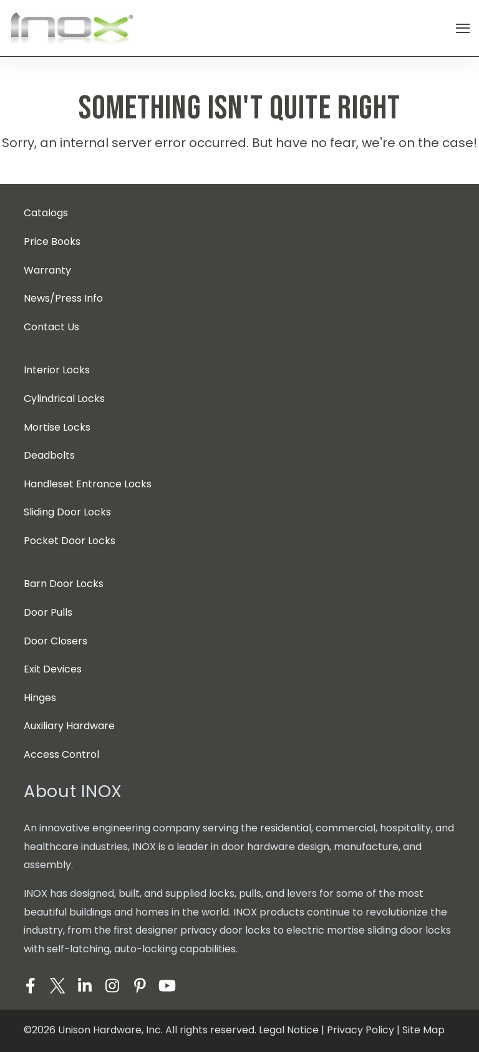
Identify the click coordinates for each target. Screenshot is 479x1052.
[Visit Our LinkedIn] (84, 985)
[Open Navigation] (463, 28)
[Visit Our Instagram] (112, 985)
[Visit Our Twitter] (57, 985)
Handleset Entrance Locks (88, 484)
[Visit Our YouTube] (167, 985)
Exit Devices (53, 669)
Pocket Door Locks (69, 540)
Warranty (47, 270)
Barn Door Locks (64, 583)
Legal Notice (289, 1030)
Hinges (40, 698)
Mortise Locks (57, 427)
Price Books (52, 241)
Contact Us (51, 327)
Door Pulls (48, 612)
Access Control (61, 754)
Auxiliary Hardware (69, 726)
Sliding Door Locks (67, 512)
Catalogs (46, 213)
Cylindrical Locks (64, 398)
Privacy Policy (360, 1030)
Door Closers (55, 641)
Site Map (423, 1030)
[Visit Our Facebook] (29, 985)
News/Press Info (63, 298)
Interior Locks (57, 370)
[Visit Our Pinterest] (139, 985)
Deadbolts (49, 455)
